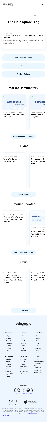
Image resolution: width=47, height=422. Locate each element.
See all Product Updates (23, 252)
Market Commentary (23, 58)
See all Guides (23, 194)
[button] (42, 4)
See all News (23, 310)
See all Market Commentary (23, 136)
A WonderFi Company (20, 393)
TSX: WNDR (29, 393)
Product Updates (23, 74)
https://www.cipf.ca (32, 413)
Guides (23, 66)
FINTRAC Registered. (7, 415)
